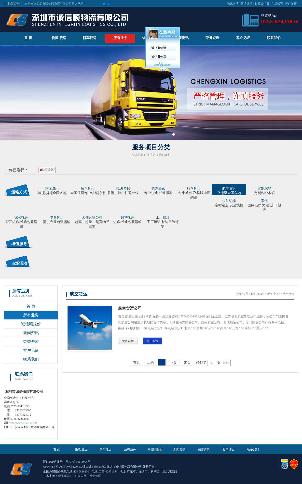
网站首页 (257, 294)
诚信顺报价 (31, 324)
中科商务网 (79, 476)
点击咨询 (152, 341)
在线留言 (277, 3)
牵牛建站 (64, 476)
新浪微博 (246, 3)
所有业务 (120, 38)
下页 (173, 362)
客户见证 (243, 38)
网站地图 (291, 3)
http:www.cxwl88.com (24, 423)
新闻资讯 (182, 38)
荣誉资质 (212, 38)
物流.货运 (59, 38)
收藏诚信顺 (262, 3)
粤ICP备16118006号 (78, 461)
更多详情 (128, 341)
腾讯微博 (233, 3)
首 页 (28, 38)
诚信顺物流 (158, 48)
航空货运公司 (130, 308)
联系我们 (274, 38)
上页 (150, 362)
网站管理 (95, 476)
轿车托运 (89, 38)
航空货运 (47, 169)
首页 (136, 362)
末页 (187, 362)
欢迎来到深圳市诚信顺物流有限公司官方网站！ (55, 3)
